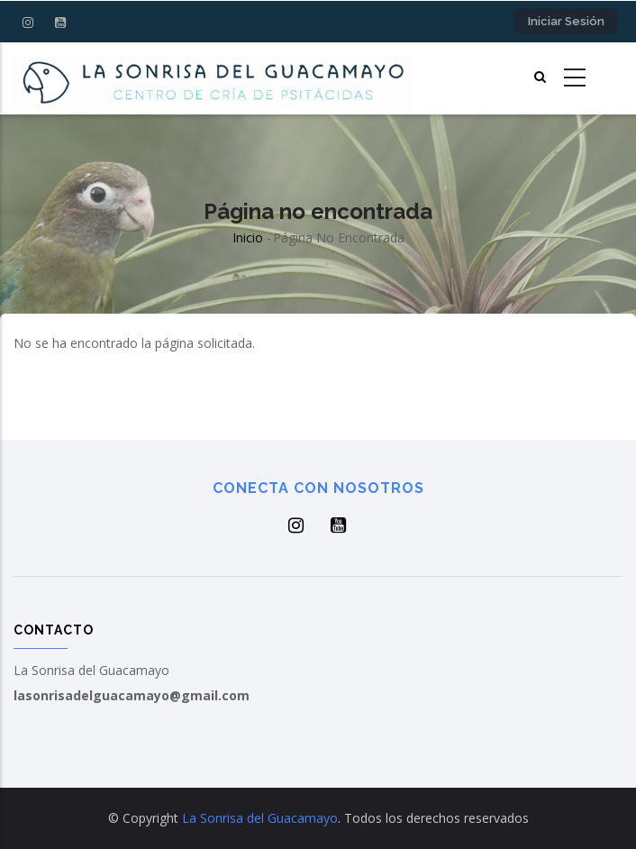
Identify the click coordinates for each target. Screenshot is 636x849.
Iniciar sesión (566, 21)
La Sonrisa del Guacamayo (260, 817)
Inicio (247, 237)
